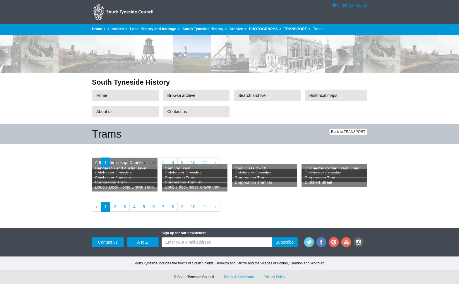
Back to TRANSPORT (348, 132)
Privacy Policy (274, 277)
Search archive (252, 95)
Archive (236, 29)
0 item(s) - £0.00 (349, 5)
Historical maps (323, 95)
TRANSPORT (295, 29)
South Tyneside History (202, 29)
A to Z (142, 242)
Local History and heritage (153, 29)
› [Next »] (215, 162)
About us (104, 111)
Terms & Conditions (239, 277)
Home (97, 29)
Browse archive (181, 95)
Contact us (177, 111)
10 (193, 162)
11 (205, 162)
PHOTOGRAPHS (263, 29)
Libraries (116, 29)
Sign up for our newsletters (184, 233)
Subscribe (284, 242)
